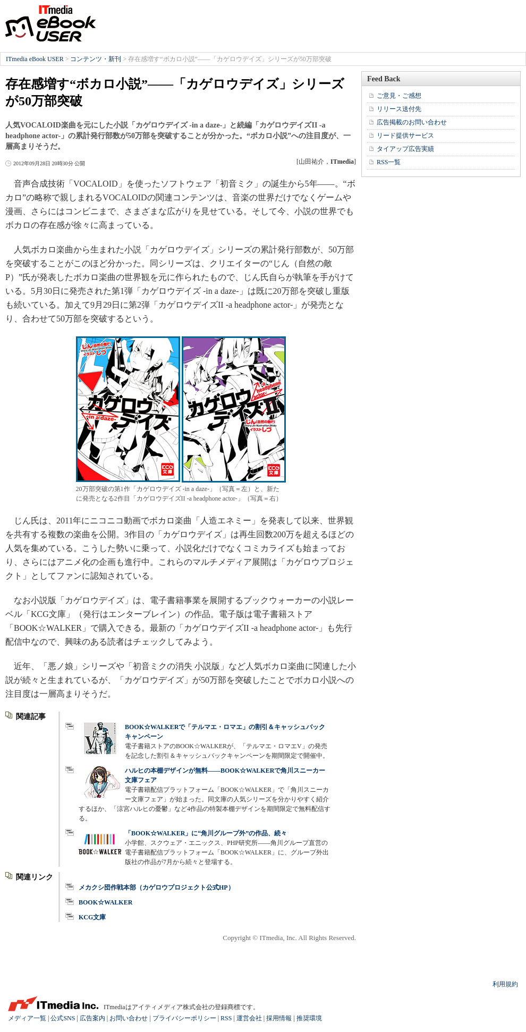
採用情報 (279, 1018)
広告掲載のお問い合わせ (412, 122)
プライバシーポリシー (184, 1018)
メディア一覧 (27, 1018)
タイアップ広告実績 (405, 149)
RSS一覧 (389, 162)
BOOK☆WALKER (105, 902)
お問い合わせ (128, 1018)
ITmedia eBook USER (50, 23)
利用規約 (505, 984)
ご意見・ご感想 (399, 95)
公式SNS (62, 1018)
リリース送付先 (399, 109)
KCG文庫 (92, 917)
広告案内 (92, 1018)
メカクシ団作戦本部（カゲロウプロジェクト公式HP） (156, 887)
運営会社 (249, 1018)
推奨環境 (309, 1018)
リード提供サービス (405, 135)
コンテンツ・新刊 (95, 59)
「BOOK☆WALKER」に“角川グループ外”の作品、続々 (206, 833)
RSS (226, 1018)
